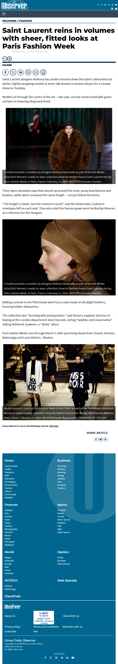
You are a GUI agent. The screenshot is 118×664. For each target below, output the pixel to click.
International (63, 564)
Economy (62, 466)
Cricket (60, 516)
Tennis (60, 513)
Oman (60, 557)
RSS (36, 631)
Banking (61, 472)
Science (8, 586)
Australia (9, 573)
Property (61, 485)
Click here (53, 426)
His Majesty (10, 482)
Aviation (61, 478)
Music (7, 538)
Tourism (8, 488)
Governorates (11, 466)
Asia (7, 567)
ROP (7, 475)
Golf (59, 526)
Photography (11, 529)
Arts (7, 513)
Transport (9, 472)
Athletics (61, 523)
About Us (10, 616)
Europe (8, 564)
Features (9, 20)
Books (8, 535)
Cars (59, 482)
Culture (8, 516)
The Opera (9, 542)
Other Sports (63, 532)
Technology (10, 589)
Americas (9, 561)
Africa (7, 570)
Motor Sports (63, 520)
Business (61, 561)
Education (9, 478)
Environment (11, 485)
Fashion (8, 526)
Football (61, 510)
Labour (8, 491)
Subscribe (10, 631)
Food (7, 520)
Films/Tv (9, 532)
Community (10, 494)
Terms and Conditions (46, 626)
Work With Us (71, 616)
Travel (7, 523)
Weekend (9, 545)
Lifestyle (8, 510)
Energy (60, 475)
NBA (59, 529)
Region (8, 557)
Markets (61, 469)
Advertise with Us (72, 626)
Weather (9, 497)
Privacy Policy (12, 626)
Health (8, 469)
